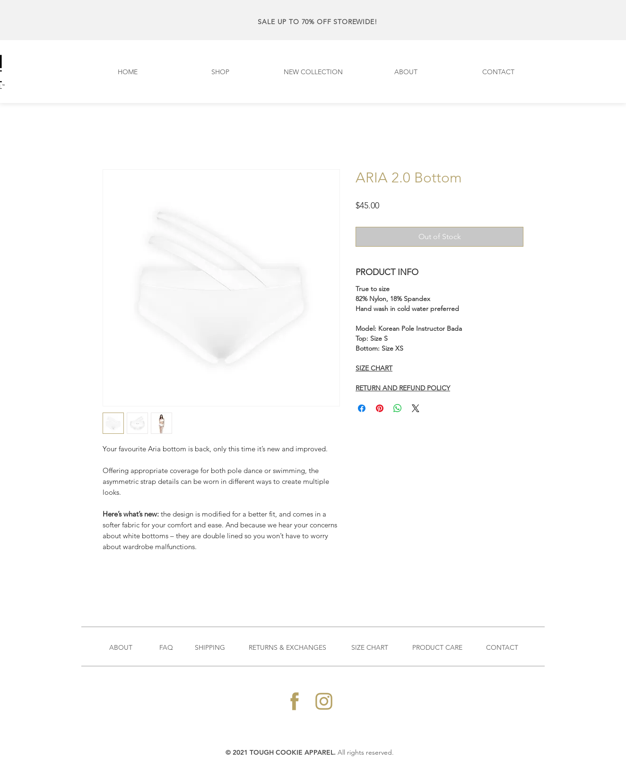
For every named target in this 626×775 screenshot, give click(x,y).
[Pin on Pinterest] (379, 408)
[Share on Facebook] (361, 408)
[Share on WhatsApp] (397, 408)
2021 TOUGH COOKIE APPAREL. (285, 752)
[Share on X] (415, 408)
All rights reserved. (366, 752)
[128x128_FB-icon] (295, 701)
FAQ (166, 647)
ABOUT (120, 647)
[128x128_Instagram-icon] (324, 701)
